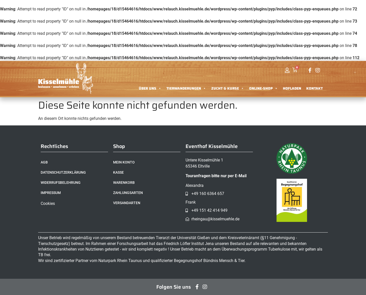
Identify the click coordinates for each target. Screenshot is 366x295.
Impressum (51, 193)
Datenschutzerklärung (63, 172)
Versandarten (126, 203)
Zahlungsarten (128, 193)
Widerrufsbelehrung (61, 183)
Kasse (118, 172)
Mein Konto (124, 162)
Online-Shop (263, 88)
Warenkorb (124, 183)
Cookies (48, 203)
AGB (44, 162)
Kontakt (314, 88)
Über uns (150, 88)
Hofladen (292, 88)
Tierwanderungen (186, 88)
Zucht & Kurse (227, 88)
